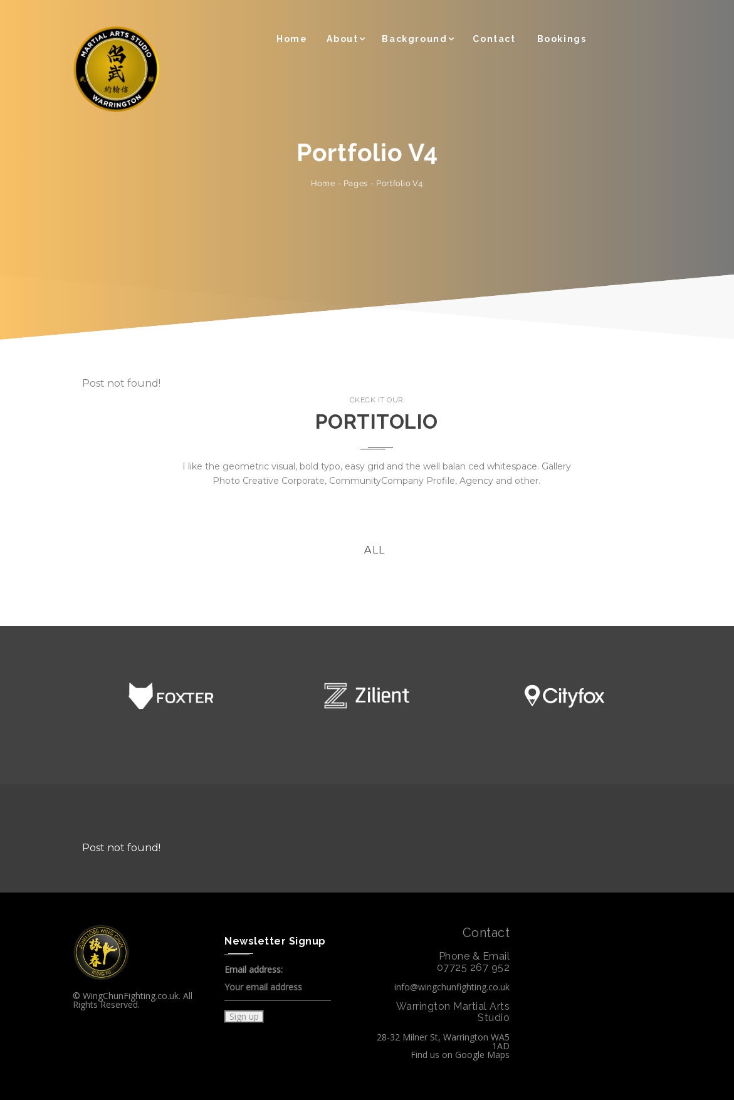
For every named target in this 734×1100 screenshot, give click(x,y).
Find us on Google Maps (460, 1055)
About (342, 39)
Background (414, 39)
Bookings (562, 39)
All (374, 550)
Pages (355, 182)
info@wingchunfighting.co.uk (452, 987)
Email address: (277, 983)
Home (291, 39)
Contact (494, 39)
